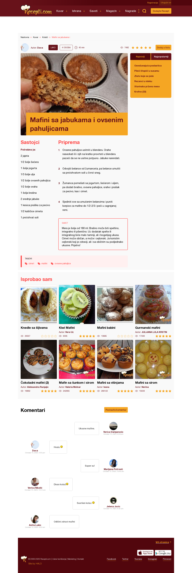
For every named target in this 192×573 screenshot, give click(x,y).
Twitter (125, 559)
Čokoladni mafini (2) (39, 366)
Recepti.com (36, 10)
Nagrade (130, 10)
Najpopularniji (161, 56)
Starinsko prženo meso (147, 86)
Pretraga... (144, 11)
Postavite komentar (116, 409)
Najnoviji (140, 56)
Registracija (153, 3)
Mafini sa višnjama (115, 366)
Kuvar (60, 10)
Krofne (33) (140, 91)
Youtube (138, 559)
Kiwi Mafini (77, 311)
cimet (31, 263)
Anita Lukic (35, 525)
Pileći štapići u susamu (146, 70)
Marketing (72, 559)
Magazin (111, 10)
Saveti (94, 10)
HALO (39, 563)
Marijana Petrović (113, 469)
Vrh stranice (162, 542)
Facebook (111, 559)
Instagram (152, 559)
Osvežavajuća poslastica (148, 65)
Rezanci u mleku (143, 81)
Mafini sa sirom (153, 366)
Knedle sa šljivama (39, 311)
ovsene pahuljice (63, 263)
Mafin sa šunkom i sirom (77, 366)
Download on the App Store (145, 553)
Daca (40, 47)
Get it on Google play (163, 553)
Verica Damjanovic (113, 432)
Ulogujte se (166, 3)
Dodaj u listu (163, 47)
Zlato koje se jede (144, 76)
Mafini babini (115, 311)
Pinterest (167, 559)
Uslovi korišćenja (59, 559)
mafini (44, 263)
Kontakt (81, 559)
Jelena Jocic (113, 506)
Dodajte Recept (161, 11)
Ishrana (76, 10)
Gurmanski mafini (153, 311)
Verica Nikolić (35, 487)
